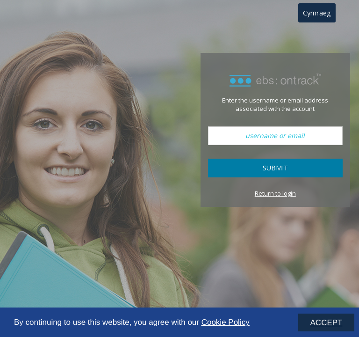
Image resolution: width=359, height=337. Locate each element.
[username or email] (275, 135)
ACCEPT (326, 322)
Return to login (275, 193)
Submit (275, 167)
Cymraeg (317, 12)
